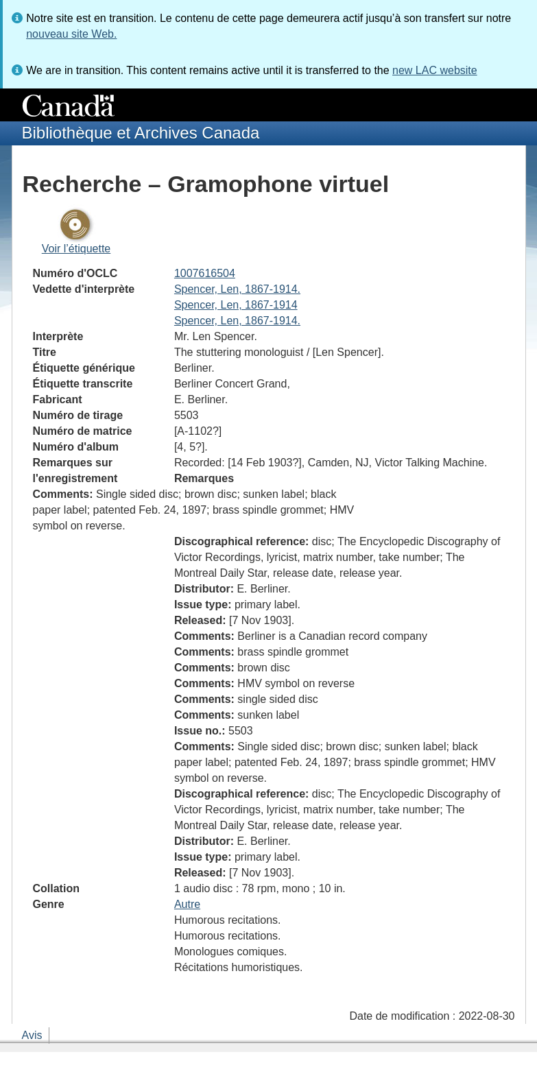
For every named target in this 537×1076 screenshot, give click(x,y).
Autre (187, 904)
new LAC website (434, 70)
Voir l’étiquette (76, 248)
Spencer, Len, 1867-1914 (236, 305)
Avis (32, 1035)
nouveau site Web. (71, 34)
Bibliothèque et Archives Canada (141, 132)
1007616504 (204, 273)
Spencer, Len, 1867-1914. (237, 289)
